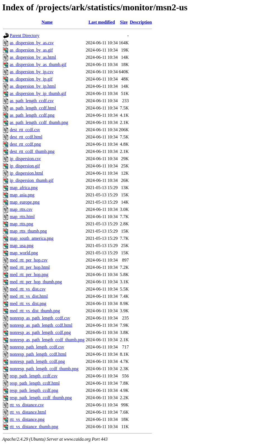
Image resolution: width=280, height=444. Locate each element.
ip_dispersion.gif (25, 166)
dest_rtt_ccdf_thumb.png (32, 151)
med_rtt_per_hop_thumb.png (36, 281)
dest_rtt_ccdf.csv (25, 129)
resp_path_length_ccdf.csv (33, 376)
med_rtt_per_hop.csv (29, 260)
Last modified (101, 22)
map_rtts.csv (21, 209)
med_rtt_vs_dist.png (28, 303)
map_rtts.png (21, 223)
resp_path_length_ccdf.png (34, 390)
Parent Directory (24, 35)
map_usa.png (21, 245)
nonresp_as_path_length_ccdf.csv (40, 318)
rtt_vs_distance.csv (27, 404)
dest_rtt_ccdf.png (25, 144)
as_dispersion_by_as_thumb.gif (38, 64)
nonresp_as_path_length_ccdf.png (40, 332)
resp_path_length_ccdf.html (35, 383)
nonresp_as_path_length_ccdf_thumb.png (47, 339)
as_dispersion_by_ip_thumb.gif (38, 93)
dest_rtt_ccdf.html (26, 137)
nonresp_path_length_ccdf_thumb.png (44, 368)
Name (47, 22)
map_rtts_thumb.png (28, 231)
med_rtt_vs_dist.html (29, 296)
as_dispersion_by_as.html (33, 57)
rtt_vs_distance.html (28, 412)
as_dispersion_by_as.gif (31, 50)
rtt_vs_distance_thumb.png (34, 426)
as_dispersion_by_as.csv (32, 42)
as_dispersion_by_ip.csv (32, 71)
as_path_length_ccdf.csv (32, 100)
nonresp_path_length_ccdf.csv (37, 347)
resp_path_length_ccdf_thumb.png (41, 397)
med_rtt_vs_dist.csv (27, 289)
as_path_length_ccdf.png (32, 115)
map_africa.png (24, 187)
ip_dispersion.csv (25, 158)
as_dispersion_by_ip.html (33, 86)
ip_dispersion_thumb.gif (32, 180)
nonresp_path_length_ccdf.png (37, 361)
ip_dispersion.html (26, 173)
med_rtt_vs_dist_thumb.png (35, 310)
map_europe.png (25, 202)
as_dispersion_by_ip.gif (31, 79)
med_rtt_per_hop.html (30, 267)
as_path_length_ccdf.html (33, 108)
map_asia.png (22, 194)
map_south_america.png (32, 238)
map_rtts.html (22, 216)
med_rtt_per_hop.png (29, 274)
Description (141, 22)
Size (124, 22)
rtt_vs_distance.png (27, 419)
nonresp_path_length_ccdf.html (38, 354)
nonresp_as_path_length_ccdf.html (41, 325)
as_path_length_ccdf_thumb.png (39, 122)
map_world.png (24, 252)
